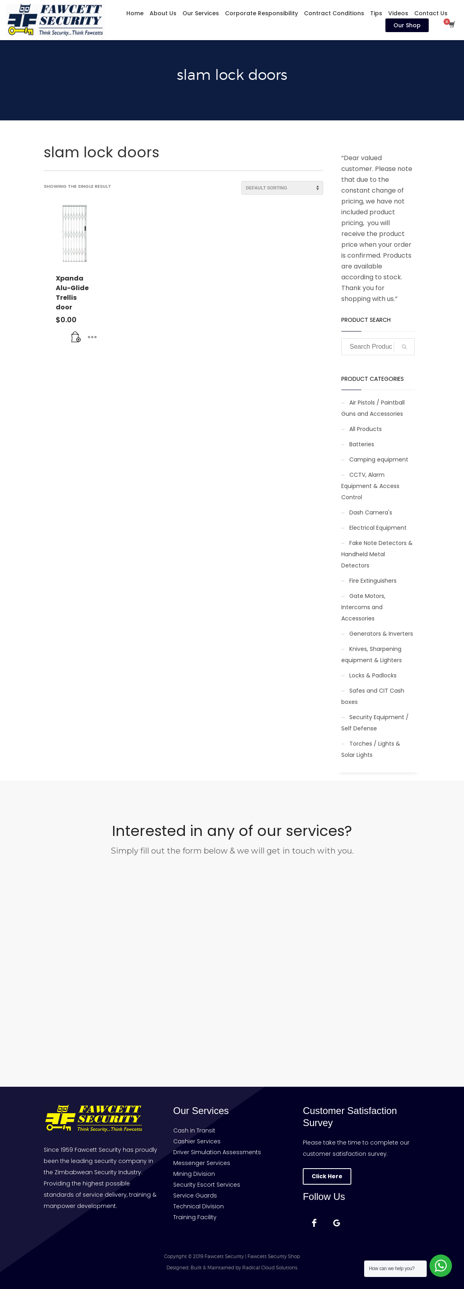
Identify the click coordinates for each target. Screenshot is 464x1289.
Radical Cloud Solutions (269, 1268)
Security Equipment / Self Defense (375, 722)
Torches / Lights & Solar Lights (370, 749)
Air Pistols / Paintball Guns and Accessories (373, 408)
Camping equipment (378, 459)
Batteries (361, 444)
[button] (76, 337)
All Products (365, 429)
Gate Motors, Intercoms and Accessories (363, 607)
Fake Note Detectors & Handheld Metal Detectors (377, 554)
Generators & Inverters (381, 634)
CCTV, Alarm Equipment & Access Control (370, 486)
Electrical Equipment (378, 528)
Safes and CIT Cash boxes (372, 696)
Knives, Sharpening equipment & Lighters (371, 654)
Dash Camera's (370, 512)
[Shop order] (282, 188)
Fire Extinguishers (373, 581)
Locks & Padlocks (373, 675)
